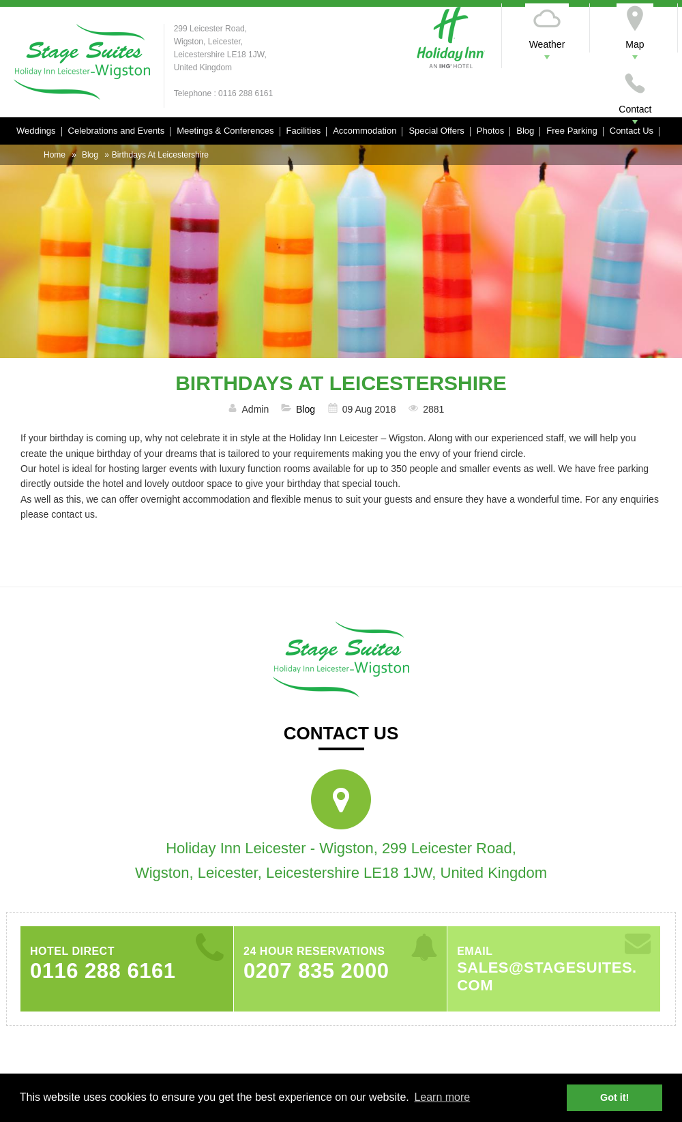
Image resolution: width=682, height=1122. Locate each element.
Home (54, 155)
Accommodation (364, 131)
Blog (525, 131)
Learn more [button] (442, 1097)
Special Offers (436, 131)
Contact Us (631, 131)
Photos (490, 131)
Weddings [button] (36, 131)
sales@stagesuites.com (547, 976)
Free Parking (571, 131)
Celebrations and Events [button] (116, 131)
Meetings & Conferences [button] (225, 131)
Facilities (303, 131)
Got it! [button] (614, 1097)
